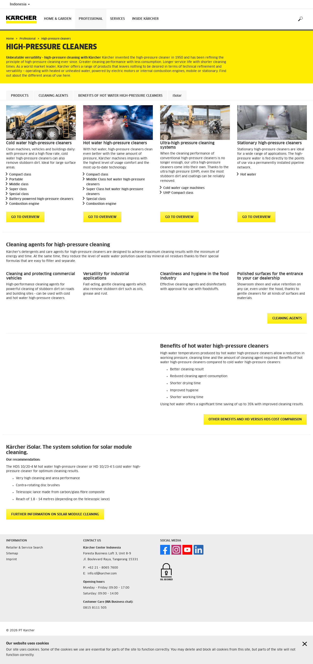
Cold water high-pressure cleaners (39, 143)
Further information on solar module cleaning (55, 514)
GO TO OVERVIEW (25, 217)
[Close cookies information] (304, 644)
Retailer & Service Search (24, 547)
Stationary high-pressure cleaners (269, 143)
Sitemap (12, 553)
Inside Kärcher (145, 19)
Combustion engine (24, 204)
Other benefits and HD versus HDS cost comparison (255, 419)
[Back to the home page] (23, 19)
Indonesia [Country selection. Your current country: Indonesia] (20, 4)
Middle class (18, 184)
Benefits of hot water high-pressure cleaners (120, 95)
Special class (19, 194)
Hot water (248, 174)
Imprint (11, 559)
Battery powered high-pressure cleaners (41, 199)
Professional (91, 19)
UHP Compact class (178, 193)
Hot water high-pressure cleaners (115, 143)
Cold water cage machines (183, 188)
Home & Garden (57, 19)
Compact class (20, 174)
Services (117, 19)
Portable (16, 179)
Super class (18, 189)
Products (19, 95)
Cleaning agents (53, 95)
